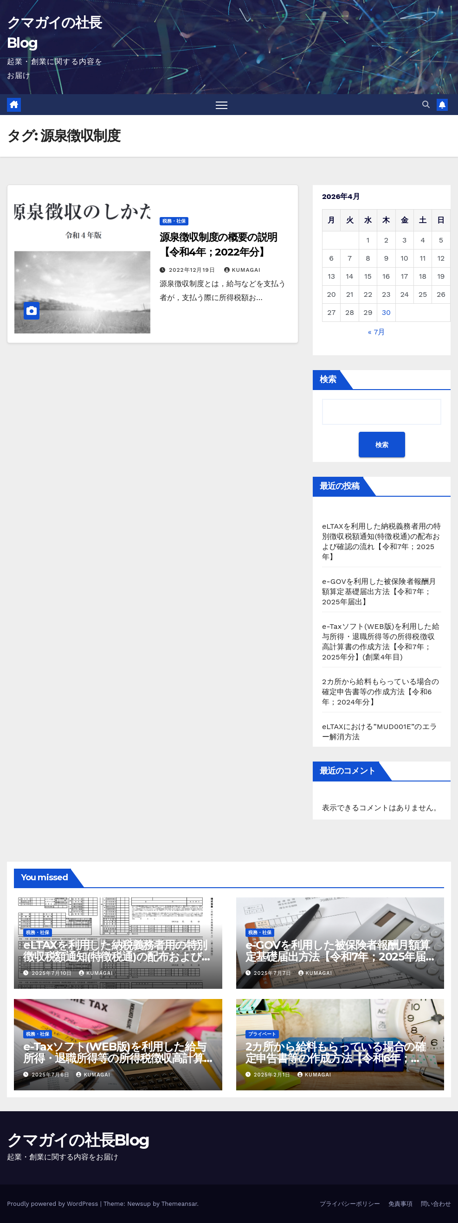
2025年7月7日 (273, 973)
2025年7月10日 (53, 973)
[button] (426, 104)
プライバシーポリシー (350, 1203)
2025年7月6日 (52, 1075)
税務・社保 (174, 221)
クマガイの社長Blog (78, 1140)
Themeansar (179, 1203)
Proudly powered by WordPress (53, 1203)
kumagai (242, 270)
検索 (328, 380)
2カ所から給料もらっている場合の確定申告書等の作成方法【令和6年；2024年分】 (380, 692)
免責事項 (400, 1203)
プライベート (262, 1034)
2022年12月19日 (193, 270)
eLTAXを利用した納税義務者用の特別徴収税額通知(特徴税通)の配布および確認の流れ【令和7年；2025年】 (117, 956)
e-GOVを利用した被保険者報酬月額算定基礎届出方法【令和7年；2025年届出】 (379, 592)
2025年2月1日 (273, 1075)
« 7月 (377, 332)
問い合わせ (436, 1203)
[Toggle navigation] (221, 105)
